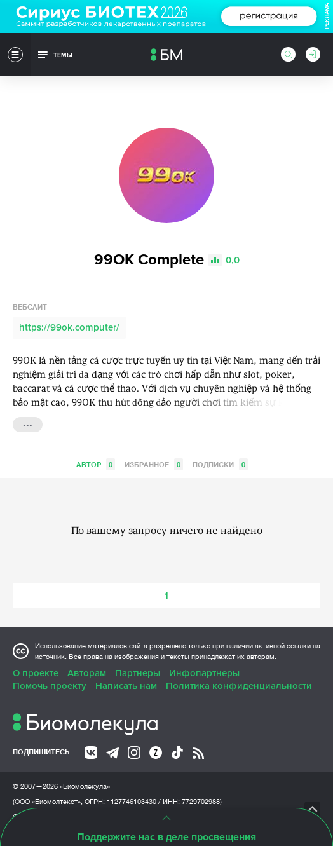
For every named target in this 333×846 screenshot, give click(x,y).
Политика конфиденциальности (239, 686)
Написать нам (126, 686)
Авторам (86, 673)
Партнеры (137, 673)
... (27, 423)
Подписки (220, 464)
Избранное (154, 464)
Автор (95, 464)
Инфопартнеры (204, 673)
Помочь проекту (49, 686)
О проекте (35, 673)
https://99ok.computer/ (69, 327)
